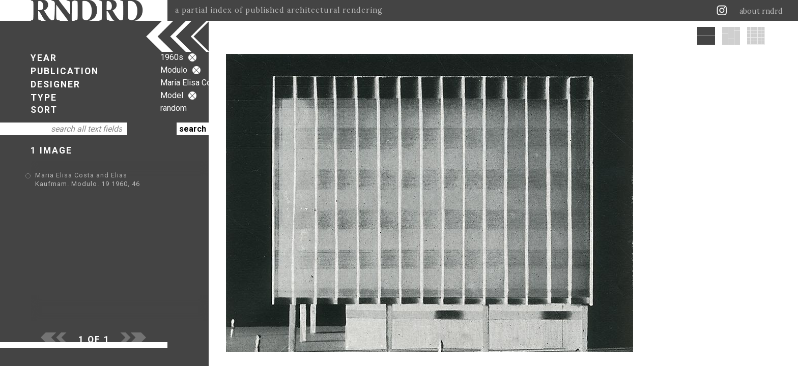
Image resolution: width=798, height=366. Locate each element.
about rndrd (761, 11)
